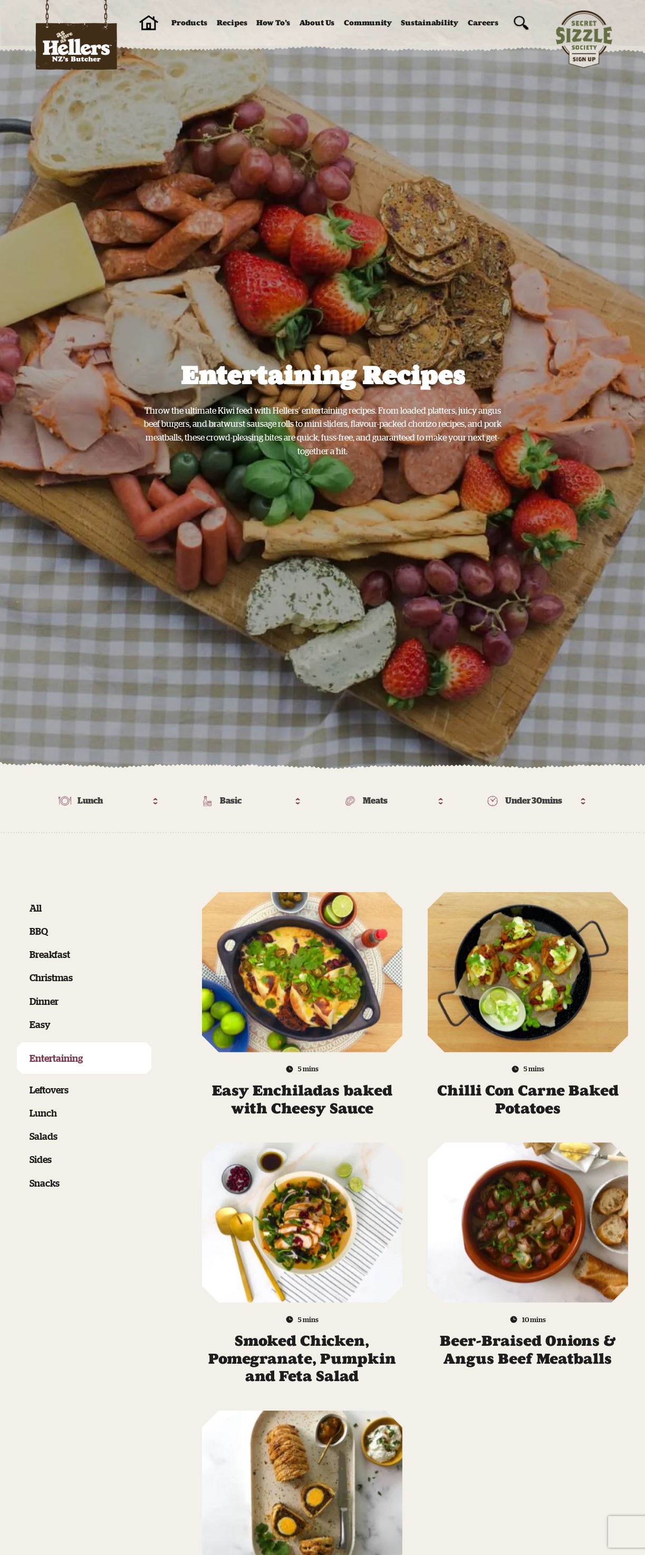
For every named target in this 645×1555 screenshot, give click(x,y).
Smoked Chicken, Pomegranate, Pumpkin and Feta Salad (302, 1358)
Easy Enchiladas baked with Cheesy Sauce (302, 1099)
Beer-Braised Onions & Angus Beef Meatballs (528, 1349)
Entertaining (56, 1058)
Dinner (44, 1001)
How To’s (273, 22)
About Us (317, 22)
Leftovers (49, 1089)
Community (368, 22)
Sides (41, 1159)
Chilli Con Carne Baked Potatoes (528, 1099)
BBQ (39, 931)
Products (189, 22)
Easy (40, 1024)
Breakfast (50, 954)
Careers (483, 22)
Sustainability (429, 22)
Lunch (43, 1113)
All (36, 908)
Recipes (232, 22)
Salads (43, 1136)
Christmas (51, 977)
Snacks (45, 1183)
